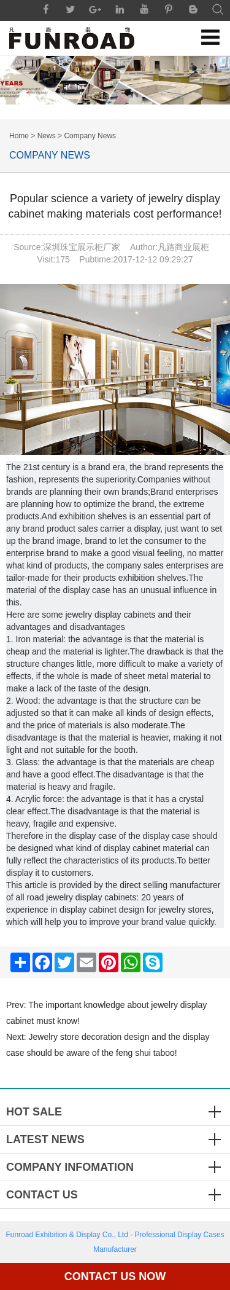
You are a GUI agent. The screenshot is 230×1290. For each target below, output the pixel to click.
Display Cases (200, 1234)
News (46, 136)
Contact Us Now (115, 1276)
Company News (90, 136)
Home (19, 136)
